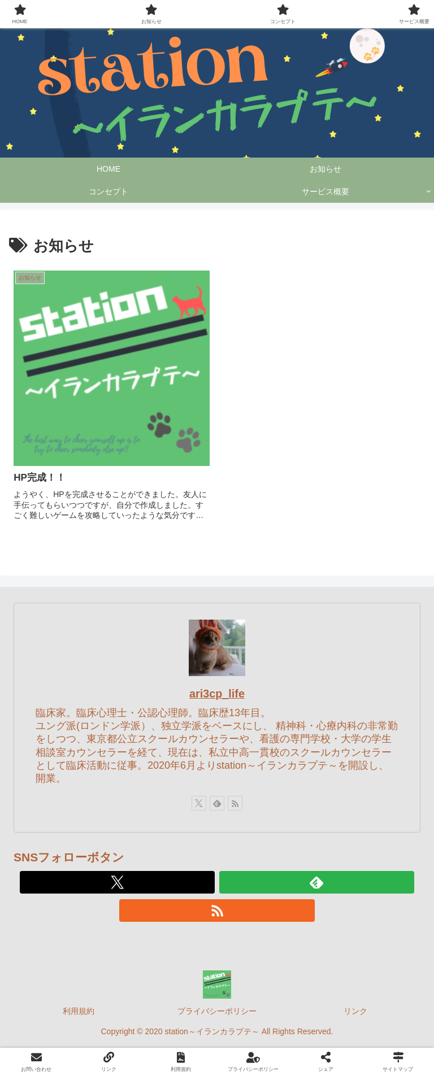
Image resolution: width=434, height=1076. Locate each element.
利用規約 (78, 1011)
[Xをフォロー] (199, 803)
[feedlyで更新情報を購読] (217, 803)
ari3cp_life (217, 693)
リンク (355, 1011)
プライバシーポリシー (217, 1011)
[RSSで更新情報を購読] (235, 803)
